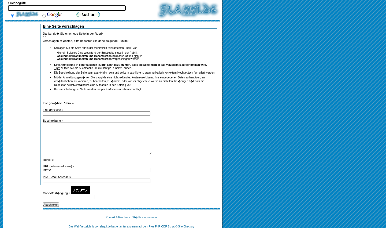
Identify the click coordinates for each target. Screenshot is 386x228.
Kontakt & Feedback (118, 217)
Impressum (150, 217)
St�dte (136, 217)
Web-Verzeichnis (84, 226)
